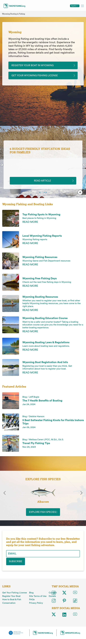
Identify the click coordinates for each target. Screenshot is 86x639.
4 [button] (46, 193)
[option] (43, 165)
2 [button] (42, 193)
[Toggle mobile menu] (82, 6)
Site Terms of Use (37, 598)
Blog (31, 594)
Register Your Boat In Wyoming (34, 65)
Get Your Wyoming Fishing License (37, 75)
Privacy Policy (36, 605)
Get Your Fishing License (14, 594)
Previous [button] (1, 165)
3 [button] (44, 193)
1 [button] (40, 193)
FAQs (32, 601)
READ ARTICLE (43, 181)
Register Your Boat (11, 598)
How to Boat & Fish (11, 601)
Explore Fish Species (43, 513)
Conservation (8, 605)
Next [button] (84, 165)
